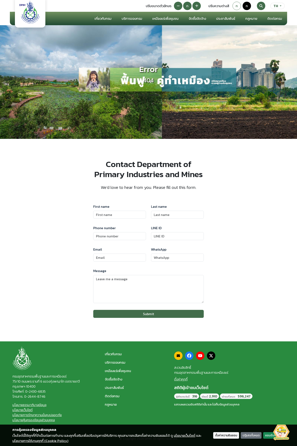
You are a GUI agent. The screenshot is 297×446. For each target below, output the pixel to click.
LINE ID (156, 227)
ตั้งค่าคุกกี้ (181, 379)
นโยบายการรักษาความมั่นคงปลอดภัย (37, 414)
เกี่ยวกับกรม (113, 354)
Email (97, 249)
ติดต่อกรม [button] (274, 18)
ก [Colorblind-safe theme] (247, 5)
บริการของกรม (115, 362)
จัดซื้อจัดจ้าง (113, 379)
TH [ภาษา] (275, 5)
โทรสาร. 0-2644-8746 (28, 396)
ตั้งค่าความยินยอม (226, 435)
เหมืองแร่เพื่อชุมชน (165, 18)
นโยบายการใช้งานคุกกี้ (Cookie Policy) (40, 440)
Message (99, 270)
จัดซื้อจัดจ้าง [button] (197, 18)
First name (101, 206)
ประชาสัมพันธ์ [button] (225, 18)
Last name (159, 206)
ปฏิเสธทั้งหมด (251, 435)
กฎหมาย (251, 18)
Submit (148, 313)
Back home (148, 95)
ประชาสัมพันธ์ (114, 387)
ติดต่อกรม (112, 396)
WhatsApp (158, 249)
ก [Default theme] (237, 5)
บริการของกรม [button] (132, 18)
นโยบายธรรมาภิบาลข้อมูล (29, 404)
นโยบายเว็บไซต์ (22, 409)
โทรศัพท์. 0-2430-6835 (29, 391)
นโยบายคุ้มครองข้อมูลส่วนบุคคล (33, 419)
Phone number (104, 227)
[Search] (261, 6)
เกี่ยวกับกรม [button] (103, 18)
